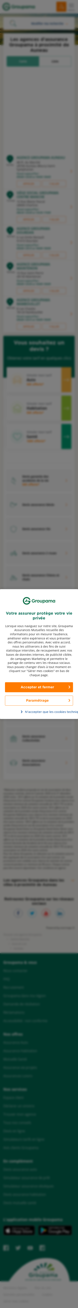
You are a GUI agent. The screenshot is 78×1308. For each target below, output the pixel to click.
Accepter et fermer (37, 687)
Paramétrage (37, 700)
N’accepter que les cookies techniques (41, 711)
